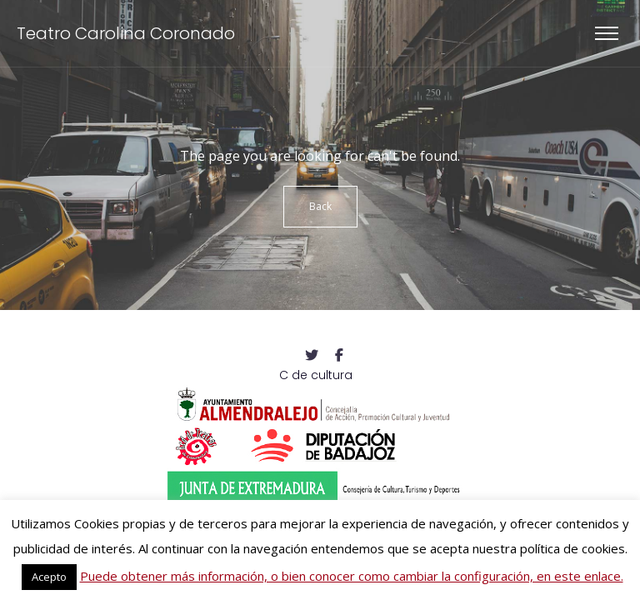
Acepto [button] (49, 576)
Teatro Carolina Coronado (126, 33)
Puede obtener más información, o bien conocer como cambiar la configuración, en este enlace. (351, 576)
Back (320, 206)
